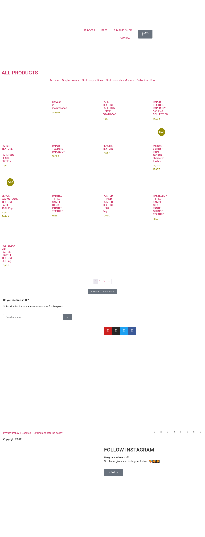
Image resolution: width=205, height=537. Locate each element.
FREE (104, 30)
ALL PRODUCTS (20, 73)
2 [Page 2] (100, 281)
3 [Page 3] (104, 281)
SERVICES (89, 30)
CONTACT (126, 37)
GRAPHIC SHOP (123, 30)
